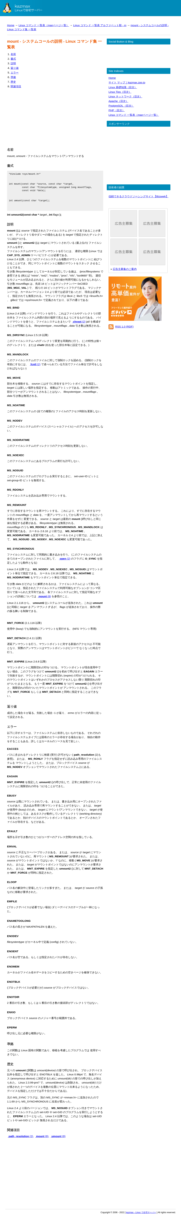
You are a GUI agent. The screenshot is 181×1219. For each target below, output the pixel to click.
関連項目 (16, 86)
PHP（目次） (117, 110)
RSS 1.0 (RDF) (124, 326)
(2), (21, 1136)
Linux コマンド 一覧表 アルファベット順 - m (99, 25)
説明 (13, 63)
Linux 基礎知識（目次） (123, 87)
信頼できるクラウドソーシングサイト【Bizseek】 (138, 196)
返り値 (15, 67)
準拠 (13, 77)
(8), (42, 1136)
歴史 (13, 81)
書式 (13, 58)
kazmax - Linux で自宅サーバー (141, 1212)
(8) (44, 596)
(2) (79, 321)
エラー (15, 72)
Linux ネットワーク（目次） (125, 96)
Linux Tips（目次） (120, 91)
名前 (13, 54)
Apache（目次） (118, 101)
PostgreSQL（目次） (121, 105)
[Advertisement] (55, 117)
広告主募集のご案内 (125, 268)
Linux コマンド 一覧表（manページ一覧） (44, 25)
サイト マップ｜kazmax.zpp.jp (127, 82)
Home (10, 25)
